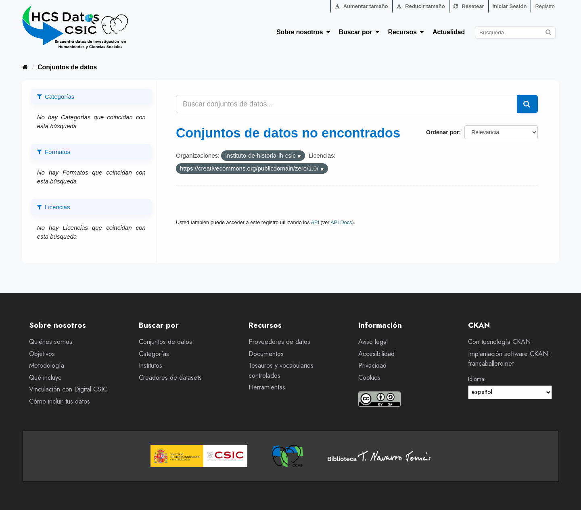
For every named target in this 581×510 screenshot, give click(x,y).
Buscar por (359, 32)
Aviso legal (373, 341)
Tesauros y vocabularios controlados (281, 370)
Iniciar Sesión (510, 6)
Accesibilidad (376, 353)
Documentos (266, 353)
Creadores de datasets (170, 377)
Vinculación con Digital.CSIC (68, 389)
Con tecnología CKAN (499, 341)
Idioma (476, 379)
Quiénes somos (50, 341)
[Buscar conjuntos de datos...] (346, 104)
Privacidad (372, 365)
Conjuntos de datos (67, 67)
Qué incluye (45, 377)
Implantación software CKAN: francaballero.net (509, 358)
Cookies (369, 377)
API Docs (341, 222)
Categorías (154, 353)
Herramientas (267, 387)
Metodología (46, 365)
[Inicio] (25, 67)
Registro (545, 6)
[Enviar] (548, 31)
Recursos (406, 32)
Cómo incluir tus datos (59, 401)
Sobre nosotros (303, 32)
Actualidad (449, 32)
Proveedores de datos (279, 341)
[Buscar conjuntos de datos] (515, 32)
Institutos (150, 365)
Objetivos (42, 353)
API (315, 222)
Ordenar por (442, 132)
